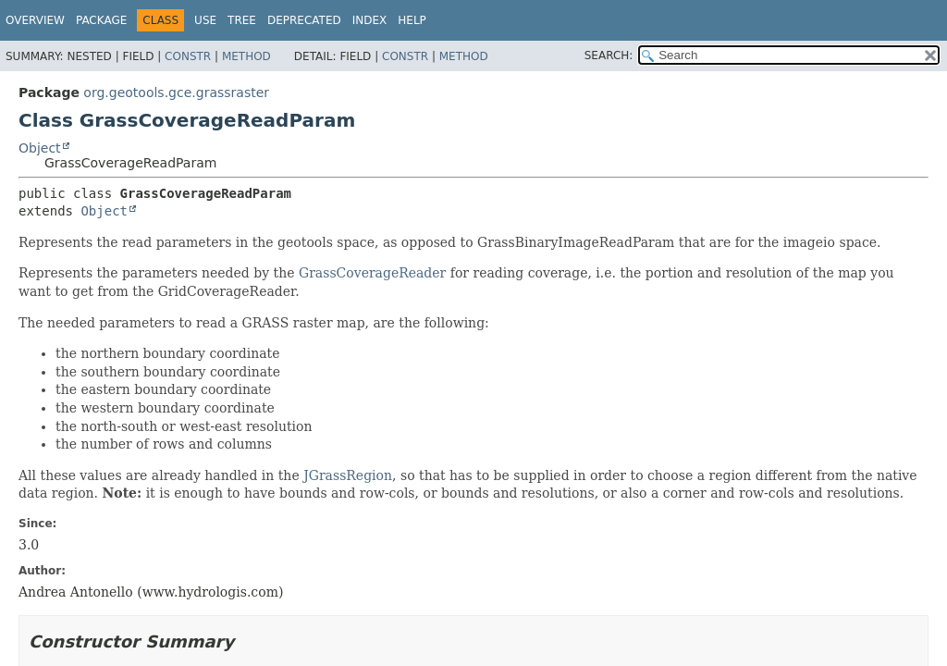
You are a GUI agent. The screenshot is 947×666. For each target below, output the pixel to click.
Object (39, 148)
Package (101, 20)
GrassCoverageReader (372, 272)
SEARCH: (608, 55)
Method (246, 56)
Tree (242, 20)
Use (205, 20)
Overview (35, 20)
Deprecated (304, 20)
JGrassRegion (347, 475)
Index (369, 20)
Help (412, 20)
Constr (188, 56)
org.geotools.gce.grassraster (176, 92)
